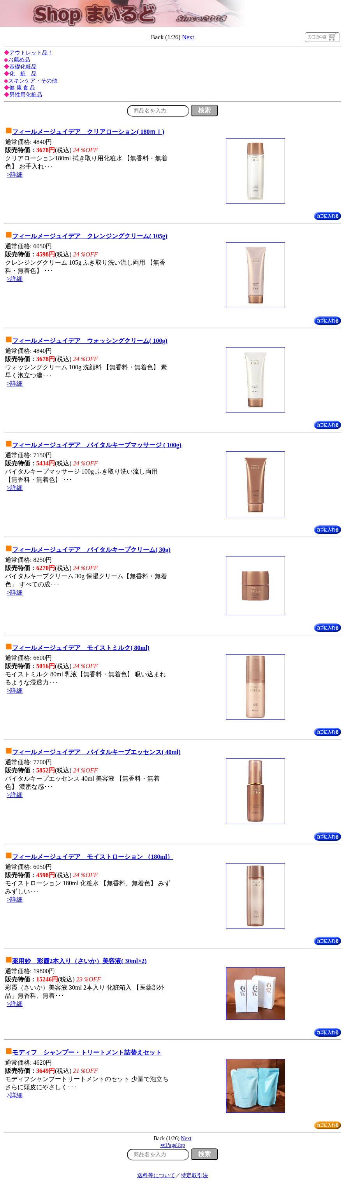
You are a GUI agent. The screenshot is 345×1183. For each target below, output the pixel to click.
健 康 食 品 (22, 88)
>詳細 (15, 174)
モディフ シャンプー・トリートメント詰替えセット (87, 1052)
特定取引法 (194, 1175)
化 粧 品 (23, 74)
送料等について (156, 1175)
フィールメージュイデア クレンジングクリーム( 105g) (89, 236)
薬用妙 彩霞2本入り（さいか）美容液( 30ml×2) (79, 961)
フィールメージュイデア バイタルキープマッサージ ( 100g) (96, 445)
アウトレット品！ (31, 53)
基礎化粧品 (23, 67)
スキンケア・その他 (32, 81)
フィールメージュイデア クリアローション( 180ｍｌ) (88, 131)
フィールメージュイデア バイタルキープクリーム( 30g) (91, 549)
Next (188, 37)
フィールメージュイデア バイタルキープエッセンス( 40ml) (96, 752)
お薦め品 (19, 60)
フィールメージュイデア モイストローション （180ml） (92, 856)
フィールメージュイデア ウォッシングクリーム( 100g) (89, 340)
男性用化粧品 (25, 95)
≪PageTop (172, 1145)
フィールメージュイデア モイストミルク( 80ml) (80, 647)
